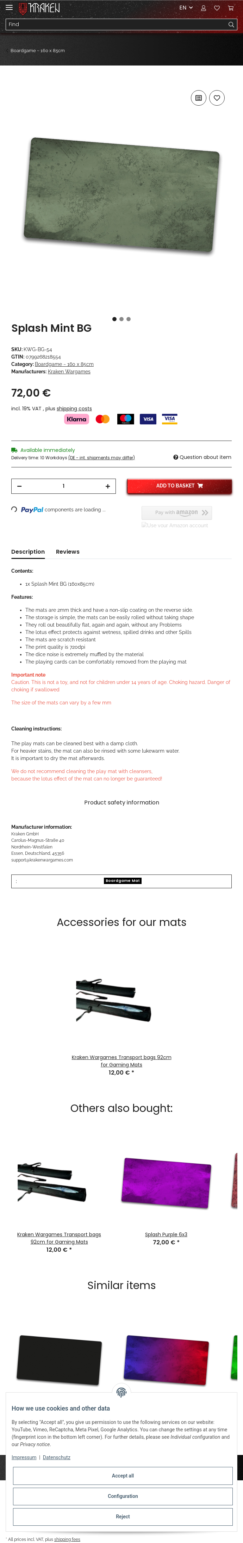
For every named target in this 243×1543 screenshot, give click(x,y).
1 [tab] (114, 319)
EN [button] (182, 8)
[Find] (116, 25)
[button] (203, 8)
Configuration (123, 1496)
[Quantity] (63, 486)
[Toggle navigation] (9, 4)
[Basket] (230, 8)
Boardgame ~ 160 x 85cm (64, 364)
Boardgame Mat (123, 880)
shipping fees (67, 1539)
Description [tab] (28, 552)
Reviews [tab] (68, 552)
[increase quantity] (108, 486)
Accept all (123, 1476)
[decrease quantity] (19, 486)
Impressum (24, 1457)
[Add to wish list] (217, 98)
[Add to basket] (17, 81)
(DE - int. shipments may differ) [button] (101, 458)
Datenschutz (56, 1457)
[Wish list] (217, 8)
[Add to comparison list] (198, 98)
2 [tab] (121, 319)
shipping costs (74, 408)
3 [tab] (128, 319)
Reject (123, 1516)
